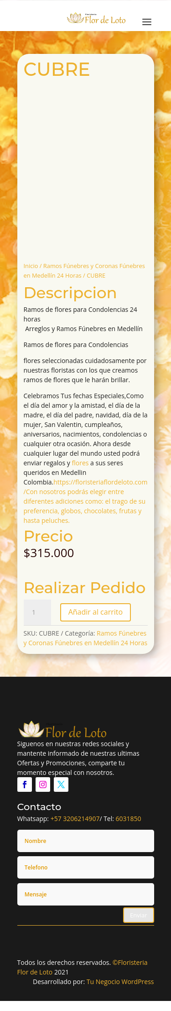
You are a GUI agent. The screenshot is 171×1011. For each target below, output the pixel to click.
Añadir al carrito (95, 612)
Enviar (138, 915)
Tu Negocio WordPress (120, 981)
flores (80, 462)
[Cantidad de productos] (37, 612)
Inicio (31, 266)
